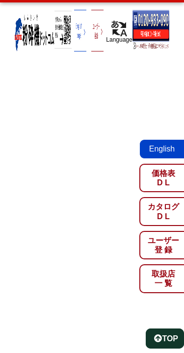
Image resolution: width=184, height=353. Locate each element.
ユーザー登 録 (163, 245)
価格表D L (163, 178)
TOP (166, 338)
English (162, 149)
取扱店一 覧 (163, 278)
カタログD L (163, 211)
